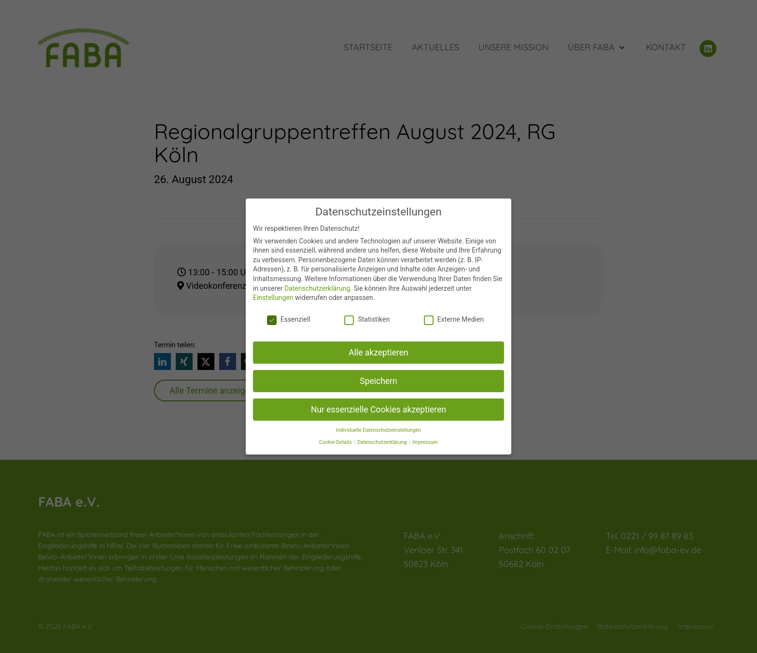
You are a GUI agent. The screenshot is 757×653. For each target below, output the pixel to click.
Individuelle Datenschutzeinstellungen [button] (378, 430)
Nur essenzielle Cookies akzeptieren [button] (378, 409)
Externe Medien (454, 319)
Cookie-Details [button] (336, 442)
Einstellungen (273, 297)
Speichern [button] (378, 381)
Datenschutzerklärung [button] (382, 442)
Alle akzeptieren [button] (378, 352)
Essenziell (288, 319)
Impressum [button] (425, 442)
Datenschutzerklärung (317, 288)
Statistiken (367, 319)
